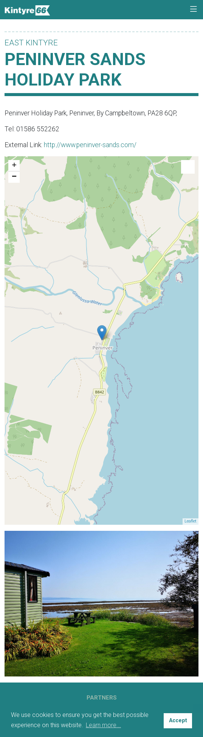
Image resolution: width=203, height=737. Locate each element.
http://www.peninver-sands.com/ (90, 145)
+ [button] (14, 165)
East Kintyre (31, 42)
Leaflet (190, 521)
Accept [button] (178, 720)
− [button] (14, 177)
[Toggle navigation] (193, 9)
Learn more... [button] (103, 725)
